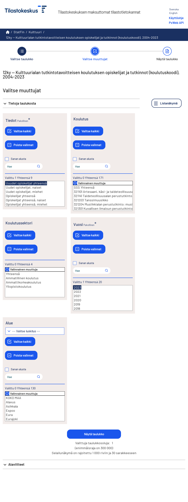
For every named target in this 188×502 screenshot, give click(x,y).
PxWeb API (176, 22)
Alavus (35, 402)
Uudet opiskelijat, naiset (35, 187)
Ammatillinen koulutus (35, 278)
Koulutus (80, 119)
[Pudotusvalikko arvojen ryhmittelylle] (35, 331)
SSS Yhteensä (103, 187)
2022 (103, 292)
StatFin (19, 32)
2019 (103, 304)
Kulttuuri (35, 32)
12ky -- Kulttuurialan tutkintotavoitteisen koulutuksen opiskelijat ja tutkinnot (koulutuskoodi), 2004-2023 (82, 37)
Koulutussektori (19, 223)
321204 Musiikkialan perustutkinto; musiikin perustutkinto (103, 204)
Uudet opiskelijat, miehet (35, 192)
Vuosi (78, 224)
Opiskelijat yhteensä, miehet (35, 204)
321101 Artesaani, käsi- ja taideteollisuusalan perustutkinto (103, 192)
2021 (103, 296)
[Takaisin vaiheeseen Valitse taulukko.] (21, 53)
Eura (35, 415)
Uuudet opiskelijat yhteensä (26, 183)
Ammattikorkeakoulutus (35, 282)
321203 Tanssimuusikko (103, 200)
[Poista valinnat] (21, 144)
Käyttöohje (176, 18)
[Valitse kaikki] (20, 131)
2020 (103, 300)
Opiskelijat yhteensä (35, 196)
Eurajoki (35, 419)
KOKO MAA (35, 398)
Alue (9, 323)
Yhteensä (35, 274)
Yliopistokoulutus (35, 286)
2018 (103, 308)
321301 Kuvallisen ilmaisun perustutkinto (103, 208)
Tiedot (11, 120)
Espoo (35, 410)
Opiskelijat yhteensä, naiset (35, 200)
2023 (77, 287)
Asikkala (35, 406)
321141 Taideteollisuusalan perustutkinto (103, 196)
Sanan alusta (18, 158)
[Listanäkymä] (166, 103)
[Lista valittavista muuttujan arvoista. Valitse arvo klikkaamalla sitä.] (35, 194)
